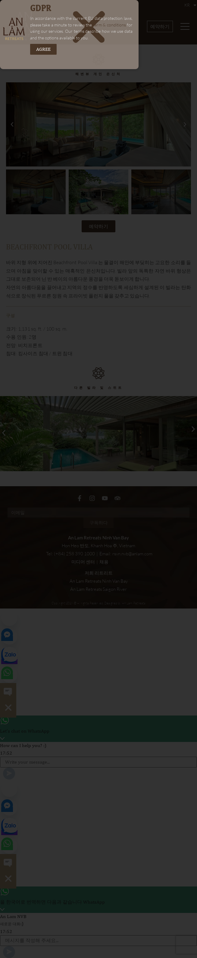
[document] (98, 479)
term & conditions (109, 24)
